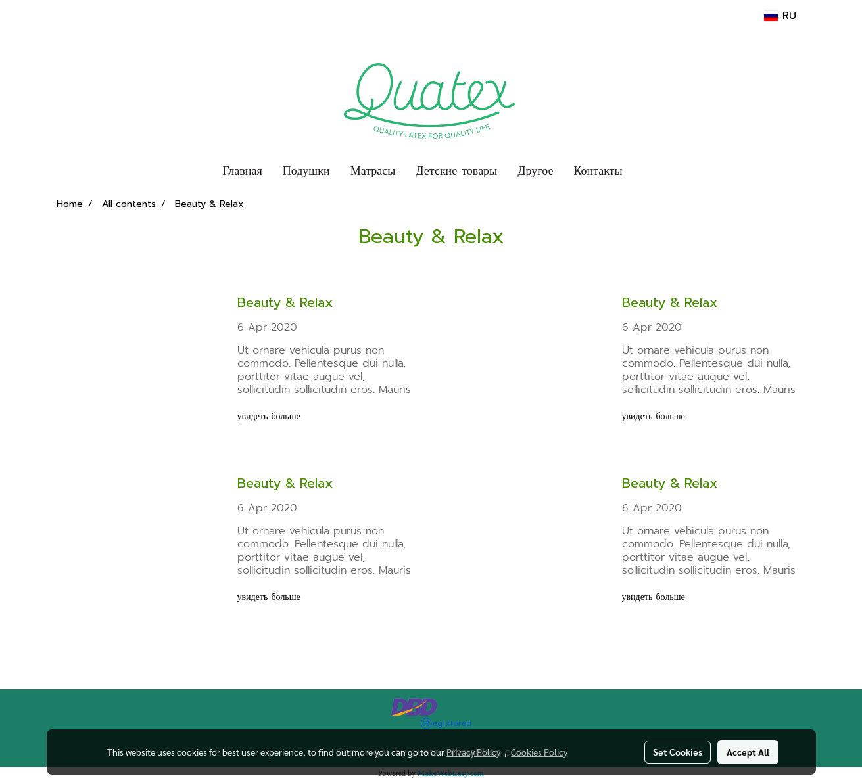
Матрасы (373, 171)
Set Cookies (677, 752)
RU (780, 16)
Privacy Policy (473, 752)
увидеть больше (270, 416)
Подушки (306, 171)
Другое (535, 171)
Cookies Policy (539, 752)
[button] (644, 171)
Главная (242, 171)
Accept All (748, 752)
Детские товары (456, 171)
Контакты (597, 171)
